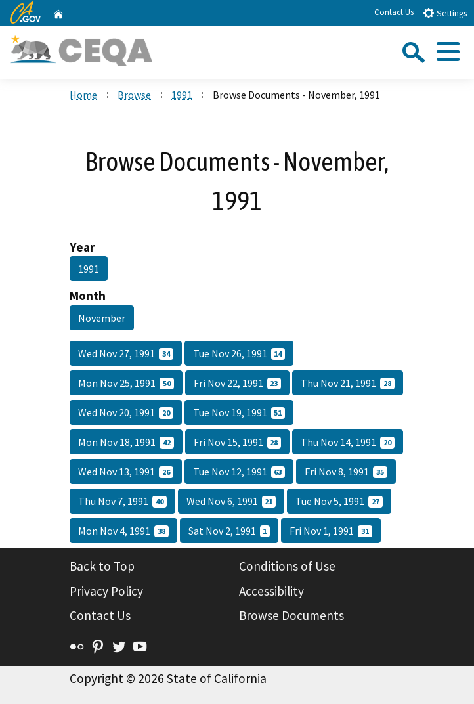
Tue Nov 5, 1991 (339, 501)
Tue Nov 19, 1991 (239, 412)
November (101, 317)
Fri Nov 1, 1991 (331, 530)
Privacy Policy (106, 591)
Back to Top (102, 566)
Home (83, 94)
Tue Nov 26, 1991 (239, 353)
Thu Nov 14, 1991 (348, 442)
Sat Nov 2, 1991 (229, 530)
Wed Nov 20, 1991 (125, 412)
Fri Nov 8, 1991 (346, 471)
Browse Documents (291, 615)
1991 (181, 94)
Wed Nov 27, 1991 (125, 353)
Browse (134, 94)
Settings (445, 13)
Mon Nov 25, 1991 (126, 382)
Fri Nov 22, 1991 (238, 382)
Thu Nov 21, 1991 (348, 382)
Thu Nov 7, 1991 (122, 501)
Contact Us (394, 12)
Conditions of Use (287, 566)
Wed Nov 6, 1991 (231, 501)
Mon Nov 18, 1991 (126, 442)
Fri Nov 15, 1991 (238, 442)
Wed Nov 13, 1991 (125, 471)
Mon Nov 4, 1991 (123, 530)
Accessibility (271, 591)
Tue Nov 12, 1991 (239, 471)
